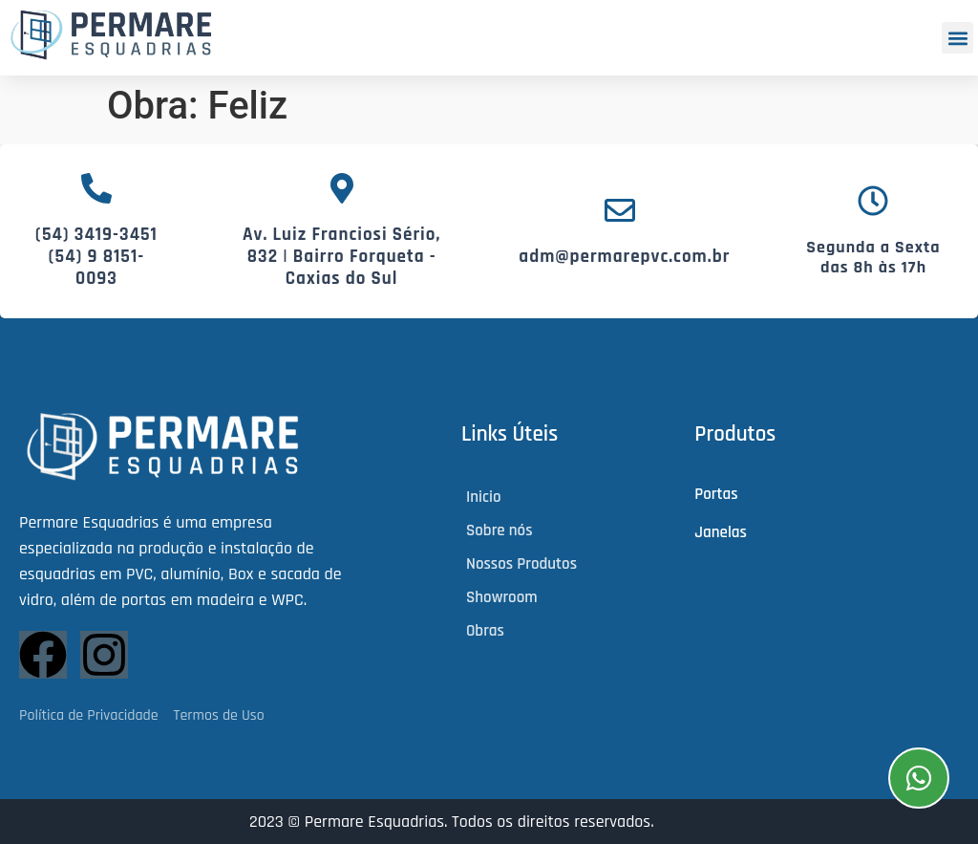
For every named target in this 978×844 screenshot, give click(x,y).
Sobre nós (499, 530)
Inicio (483, 497)
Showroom (502, 597)
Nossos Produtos (521, 563)
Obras (485, 630)
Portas (715, 494)
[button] (957, 38)
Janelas (720, 532)
